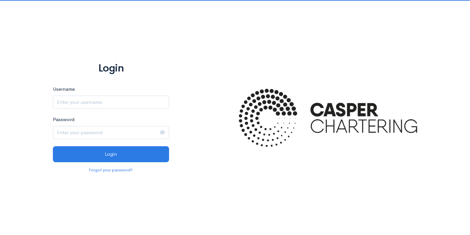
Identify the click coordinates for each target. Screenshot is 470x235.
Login (111, 154)
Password (63, 119)
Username (64, 89)
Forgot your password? (111, 170)
